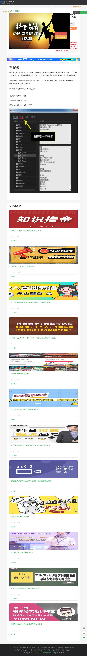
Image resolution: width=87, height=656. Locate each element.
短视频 (17, 6)
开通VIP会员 (7, 11)
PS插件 (31, 6)
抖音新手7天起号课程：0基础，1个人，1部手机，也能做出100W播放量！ (34, 338)
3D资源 (68, 6)
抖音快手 (24, 6)
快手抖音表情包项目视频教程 (20, 517)
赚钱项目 (10, 6)
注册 (83, 13)
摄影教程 (48, 6)
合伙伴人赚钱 (76, 6)
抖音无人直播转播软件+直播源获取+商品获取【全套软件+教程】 (31, 302)
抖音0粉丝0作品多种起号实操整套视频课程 (24, 409)
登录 (76, 13)
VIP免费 (71, 28)
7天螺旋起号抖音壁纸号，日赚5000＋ (22, 266)
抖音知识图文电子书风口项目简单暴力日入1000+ (26, 230)
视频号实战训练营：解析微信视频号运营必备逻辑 (26, 624)
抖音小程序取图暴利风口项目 (20, 374)
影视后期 (39, 6)
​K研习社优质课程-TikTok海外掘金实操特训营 (25, 588)
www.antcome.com (45, 653)
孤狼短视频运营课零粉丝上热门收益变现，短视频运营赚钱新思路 (31, 481)
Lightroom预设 (58, 6)
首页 (4, 6)
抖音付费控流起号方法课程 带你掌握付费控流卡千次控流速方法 (31, 445)
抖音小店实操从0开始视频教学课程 (22, 552)
